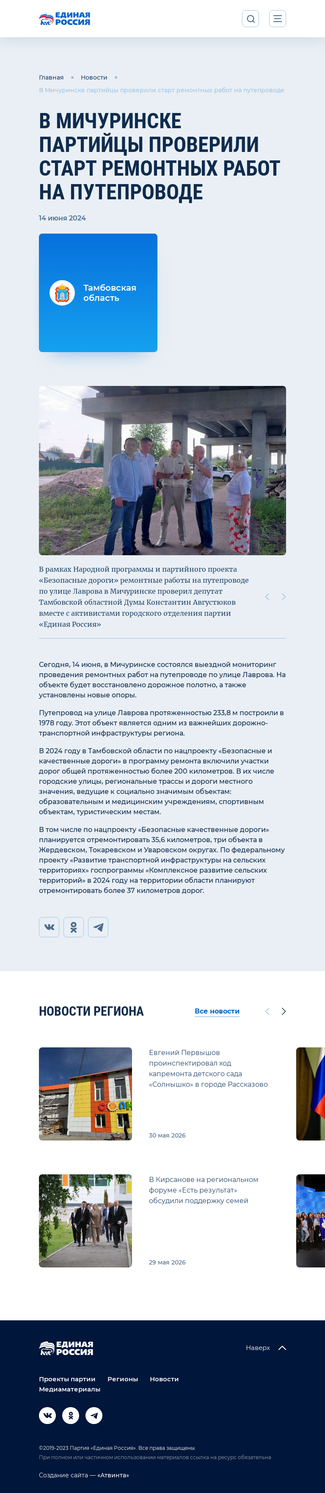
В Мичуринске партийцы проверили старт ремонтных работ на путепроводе (161, 90)
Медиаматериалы (69, 1389)
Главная (51, 77)
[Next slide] (284, 597)
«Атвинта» (112, 1475)
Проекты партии (67, 1379)
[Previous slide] (267, 597)
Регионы (122, 1379)
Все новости (217, 1011)
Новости (94, 77)
